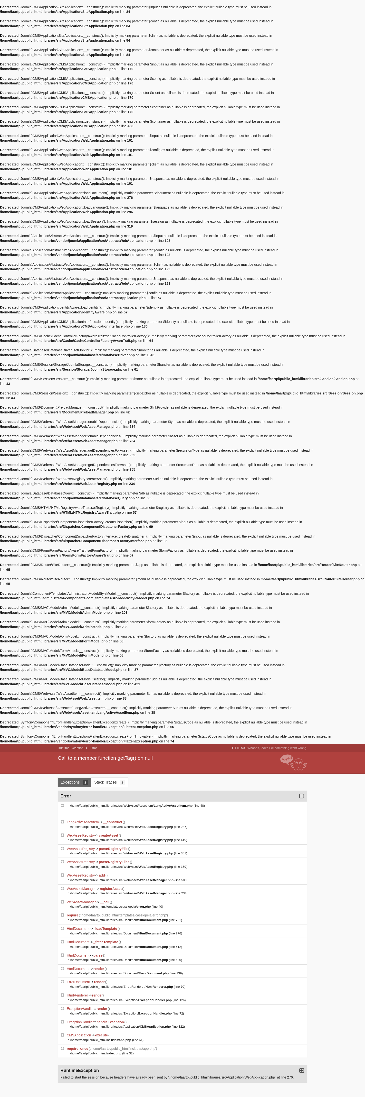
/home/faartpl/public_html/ (96, 1053)
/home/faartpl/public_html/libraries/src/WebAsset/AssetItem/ (131, 805)
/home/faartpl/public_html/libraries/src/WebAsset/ (122, 827)
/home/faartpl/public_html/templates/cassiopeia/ (111, 906)
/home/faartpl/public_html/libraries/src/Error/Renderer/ (122, 986)
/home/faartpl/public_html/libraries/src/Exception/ (121, 1000)
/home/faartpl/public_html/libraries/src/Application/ (121, 1026)
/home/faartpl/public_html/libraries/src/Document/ (119, 920)
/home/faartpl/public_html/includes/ (101, 1040)
